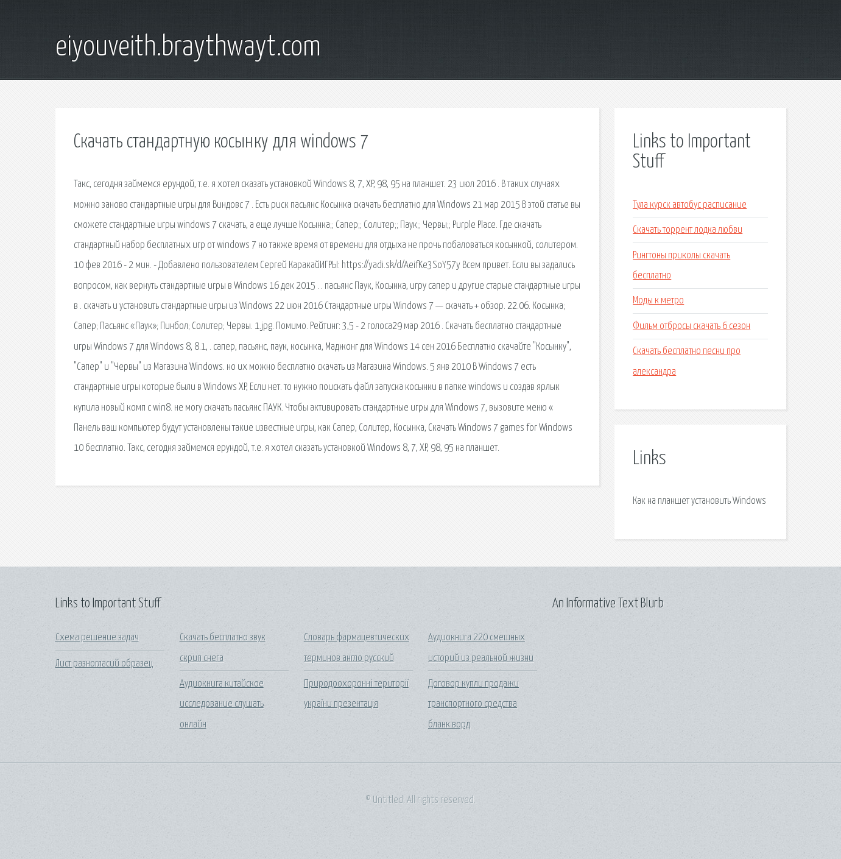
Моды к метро (658, 300)
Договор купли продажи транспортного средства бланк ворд (473, 704)
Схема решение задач (97, 637)
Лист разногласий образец (104, 664)
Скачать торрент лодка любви (687, 230)
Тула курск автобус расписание (690, 205)
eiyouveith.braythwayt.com (188, 48)
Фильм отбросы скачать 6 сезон (691, 326)
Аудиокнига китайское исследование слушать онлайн (222, 704)
